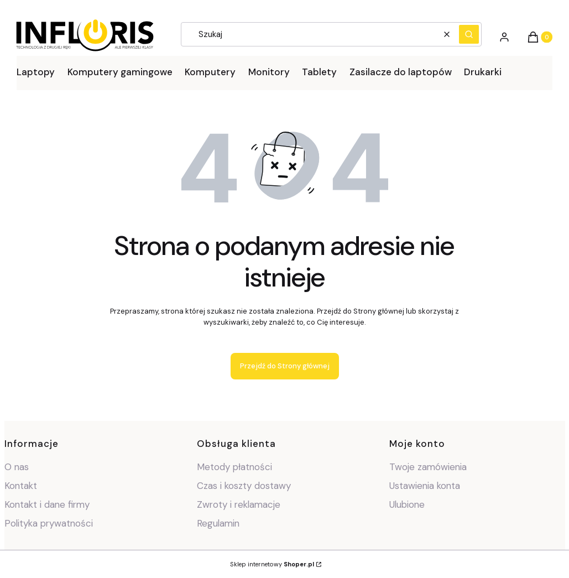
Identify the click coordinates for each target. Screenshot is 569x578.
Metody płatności (234, 467)
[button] (469, 34)
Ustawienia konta (424, 486)
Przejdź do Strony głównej (285, 366)
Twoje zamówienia (428, 467)
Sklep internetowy (272, 564)
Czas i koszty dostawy (244, 486)
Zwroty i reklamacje (238, 504)
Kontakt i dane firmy (47, 504)
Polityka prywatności (48, 523)
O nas (16, 467)
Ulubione (407, 504)
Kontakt (20, 486)
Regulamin (218, 523)
